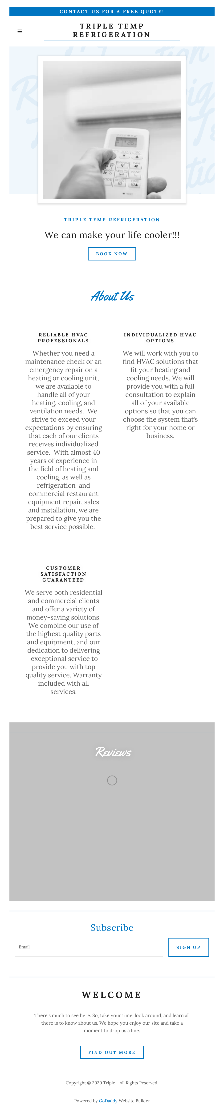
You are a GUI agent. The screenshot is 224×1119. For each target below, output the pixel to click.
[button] (29, 31)
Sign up (188, 947)
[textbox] (89, 947)
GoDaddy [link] (108, 1100)
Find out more (111, 1052)
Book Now (112, 253)
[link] (112, 35)
